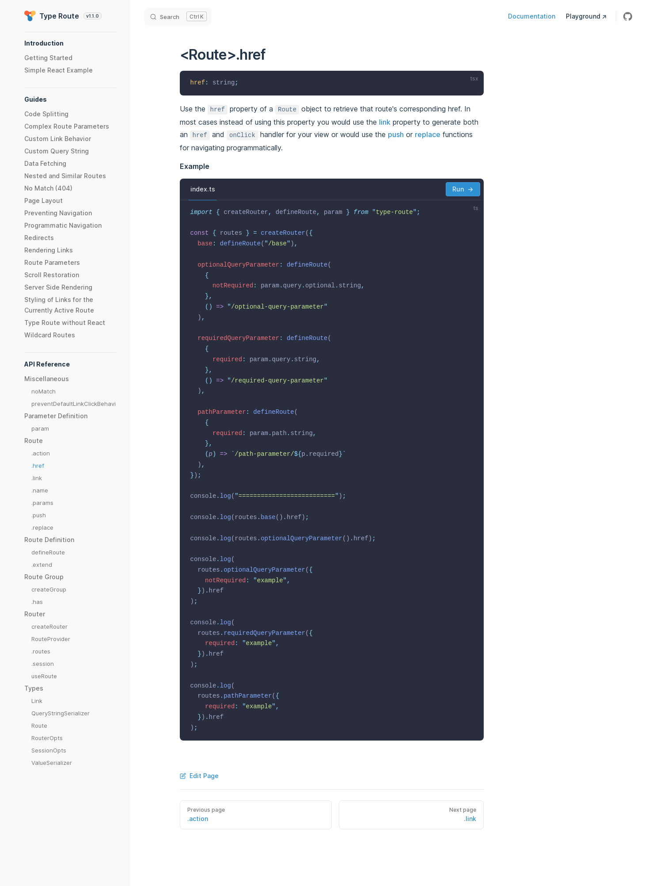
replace (427, 134)
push (396, 134)
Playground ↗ (586, 16)
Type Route (63, 16)
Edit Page (199, 775)
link (385, 122)
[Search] (178, 16)
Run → (462, 189)
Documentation (531, 16)
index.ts (202, 189)
